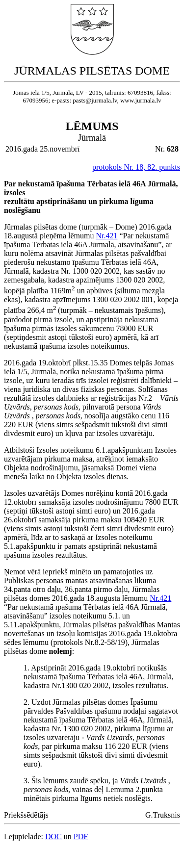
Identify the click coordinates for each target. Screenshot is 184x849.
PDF (81, 836)
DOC (53, 836)
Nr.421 (107, 236)
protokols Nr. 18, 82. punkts (136, 167)
